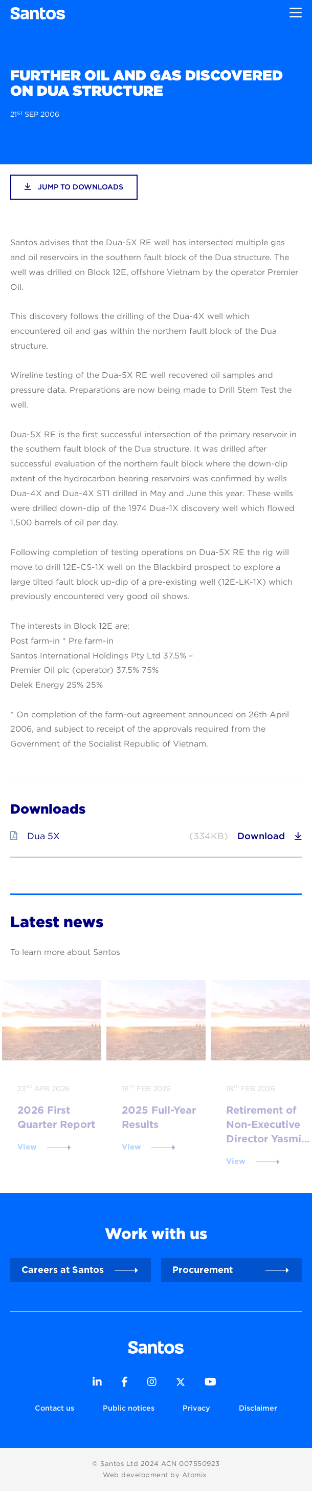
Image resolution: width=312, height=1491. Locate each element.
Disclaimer (258, 1407)
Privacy (196, 1407)
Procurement (202, 1269)
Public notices (128, 1407)
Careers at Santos (62, 1269)
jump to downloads (74, 186)
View (27, 1147)
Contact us (54, 1407)
